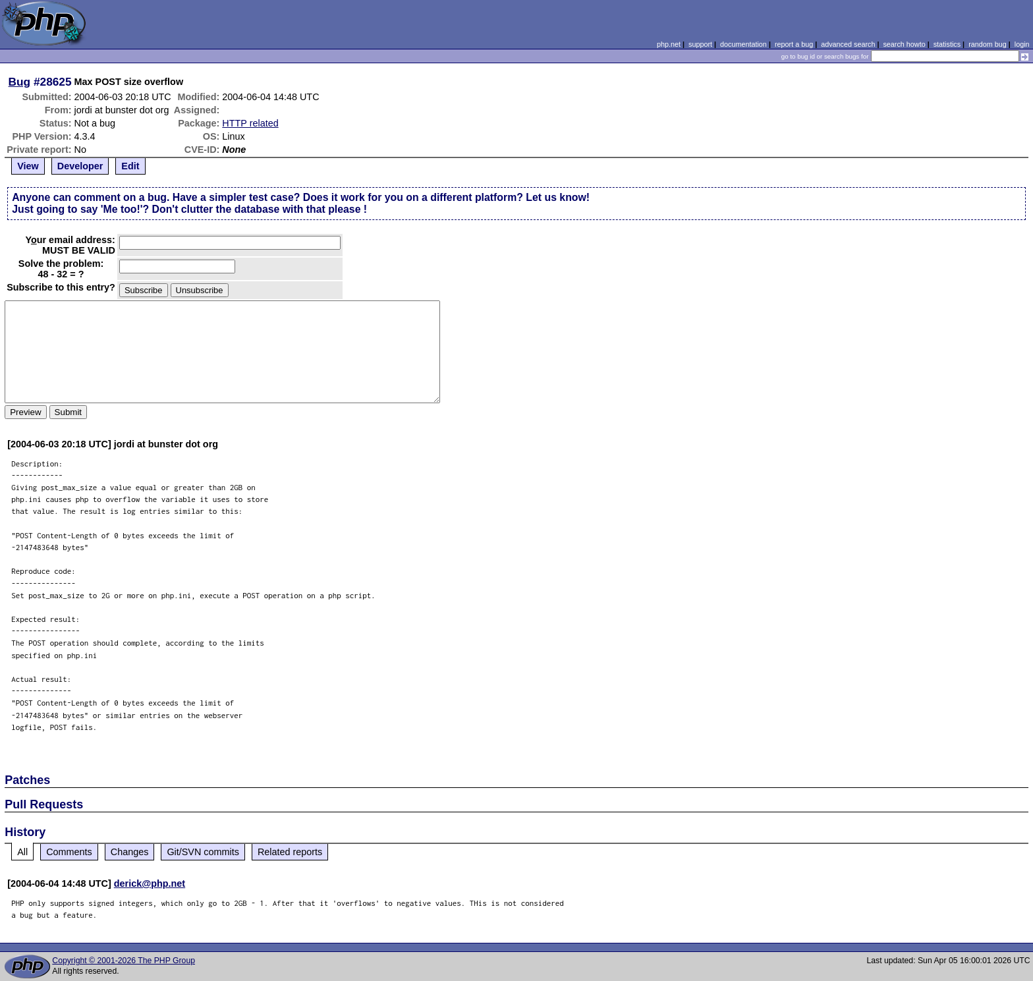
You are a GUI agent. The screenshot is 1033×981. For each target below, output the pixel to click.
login (1022, 44)
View (28, 166)
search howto (904, 44)
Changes (130, 852)
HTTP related (250, 123)
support (700, 44)
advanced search (848, 44)
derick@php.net (149, 883)
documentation (743, 44)
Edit (130, 166)
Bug (20, 81)
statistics (947, 44)
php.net (669, 44)
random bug (987, 44)
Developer (80, 166)
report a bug (794, 44)
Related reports (290, 852)
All (22, 852)
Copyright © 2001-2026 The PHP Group (123, 960)
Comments (69, 852)
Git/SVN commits (203, 852)
